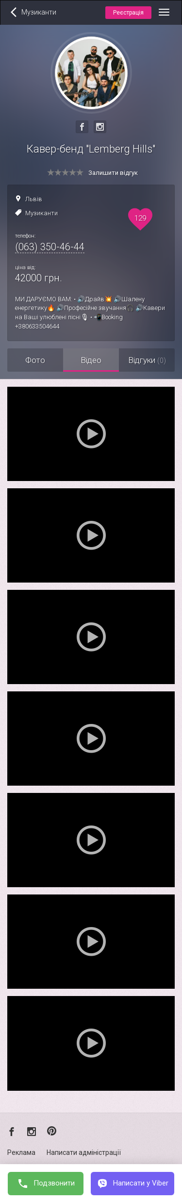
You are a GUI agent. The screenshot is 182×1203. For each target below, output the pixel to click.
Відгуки (147, 360)
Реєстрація (128, 12)
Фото (35, 360)
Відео (91, 360)
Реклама (21, 1152)
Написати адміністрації (84, 1152)
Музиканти (41, 213)
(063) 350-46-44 (49, 247)
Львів (33, 199)
